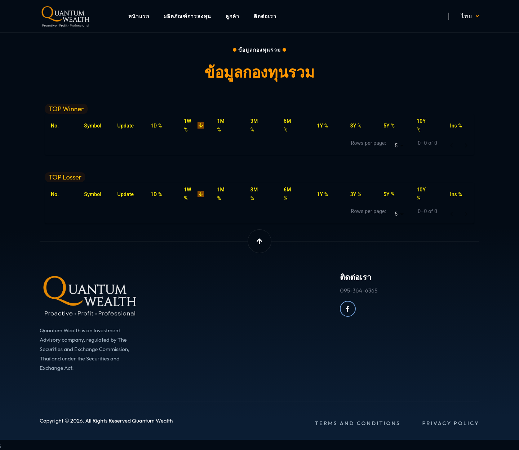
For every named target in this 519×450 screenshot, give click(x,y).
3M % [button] (260, 125)
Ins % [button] (460, 125)
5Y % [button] (393, 125)
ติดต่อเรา (265, 16)
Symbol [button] (96, 125)
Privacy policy (450, 423)
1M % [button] (227, 125)
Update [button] (129, 125)
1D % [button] (160, 125)
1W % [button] (194, 125)
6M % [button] (294, 125)
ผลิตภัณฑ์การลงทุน (187, 16)
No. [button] (59, 125)
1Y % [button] (326, 125)
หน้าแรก (138, 16)
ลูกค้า (232, 16)
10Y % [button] (427, 125)
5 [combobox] (396, 145)
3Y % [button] (359, 125)
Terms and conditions (358, 423)
